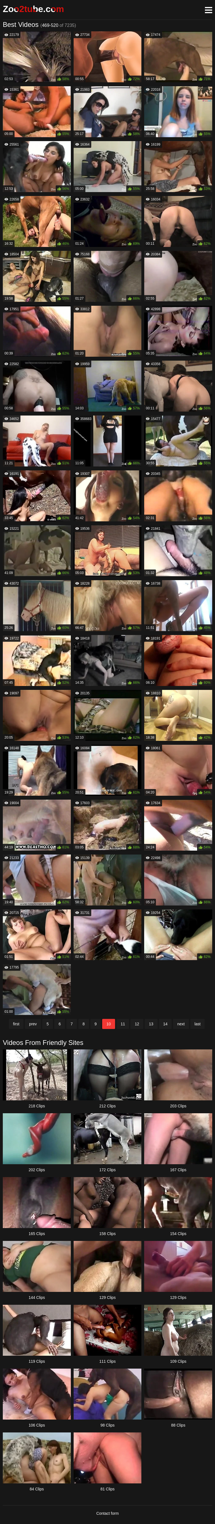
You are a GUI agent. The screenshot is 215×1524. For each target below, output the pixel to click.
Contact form (107, 1513)
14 (165, 1024)
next (180, 1024)
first (16, 1024)
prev (33, 1024)
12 (137, 1024)
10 (108, 1024)
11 (123, 1024)
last (198, 1024)
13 (151, 1024)
